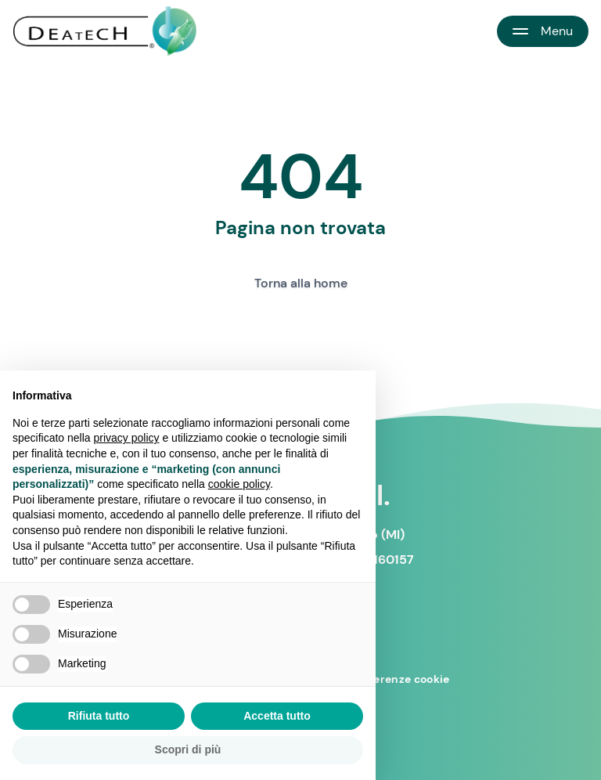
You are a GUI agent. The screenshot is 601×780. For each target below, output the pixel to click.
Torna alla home (300, 283)
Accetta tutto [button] (277, 716)
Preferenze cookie (400, 679)
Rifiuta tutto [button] (99, 716)
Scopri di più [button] (188, 749)
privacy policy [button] (127, 438)
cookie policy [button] (239, 484)
